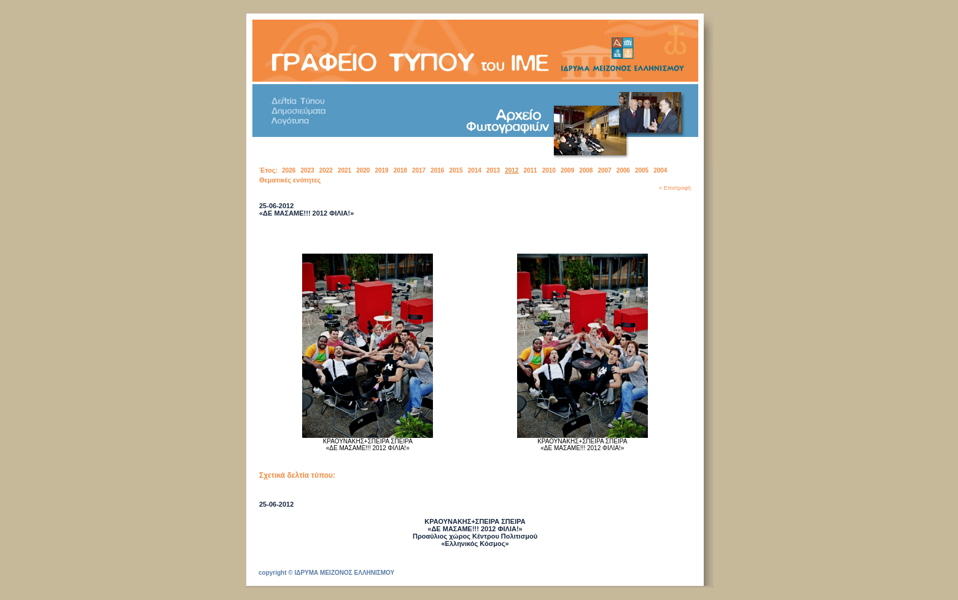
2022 (326, 170)
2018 (400, 170)
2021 (344, 170)
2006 (623, 170)
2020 (363, 170)
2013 (493, 170)
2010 (549, 170)
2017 (419, 170)
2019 (381, 170)
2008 (586, 170)
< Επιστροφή (675, 188)
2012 (511, 170)
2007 (604, 170)
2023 (307, 170)
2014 (474, 170)
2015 (455, 170)
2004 (660, 170)
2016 (437, 170)
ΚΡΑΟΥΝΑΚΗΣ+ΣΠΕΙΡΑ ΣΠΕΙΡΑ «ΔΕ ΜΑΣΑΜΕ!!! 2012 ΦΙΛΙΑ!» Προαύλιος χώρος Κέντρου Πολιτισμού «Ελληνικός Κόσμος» (475, 532)
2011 (530, 170)
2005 (641, 170)
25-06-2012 (276, 504)
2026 (288, 170)
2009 (567, 170)
